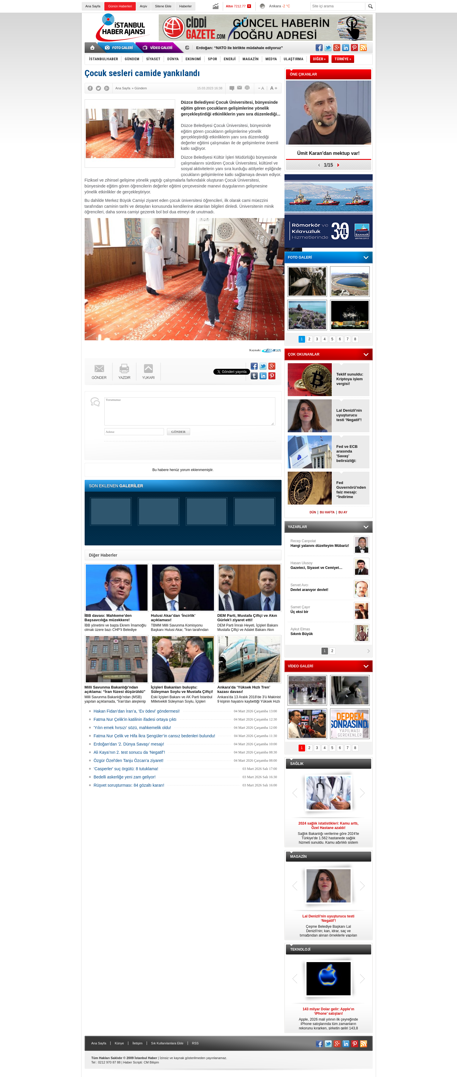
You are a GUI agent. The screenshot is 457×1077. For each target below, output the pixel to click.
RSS (195, 1043)
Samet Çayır (321, 609)
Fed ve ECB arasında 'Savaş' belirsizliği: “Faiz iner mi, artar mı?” (349, 453)
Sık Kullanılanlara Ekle (167, 1043)
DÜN (312, 512)
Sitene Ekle (163, 6)
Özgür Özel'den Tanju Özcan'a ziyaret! (129, 760)
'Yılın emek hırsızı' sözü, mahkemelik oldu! (132, 727)
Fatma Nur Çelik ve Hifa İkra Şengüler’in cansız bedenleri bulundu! (154, 735)
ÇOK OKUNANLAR (303, 354)
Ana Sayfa (93, 6)
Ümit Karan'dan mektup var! (328, 153)
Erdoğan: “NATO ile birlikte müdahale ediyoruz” (239, 48)
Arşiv (143, 6)
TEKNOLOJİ (300, 949)
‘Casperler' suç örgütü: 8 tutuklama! (126, 768)
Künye (119, 1043)
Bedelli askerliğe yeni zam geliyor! (125, 777)
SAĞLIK (297, 764)
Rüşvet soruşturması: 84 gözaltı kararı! (129, 785)
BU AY (343, 512)
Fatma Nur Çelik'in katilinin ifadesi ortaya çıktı (135, 719)
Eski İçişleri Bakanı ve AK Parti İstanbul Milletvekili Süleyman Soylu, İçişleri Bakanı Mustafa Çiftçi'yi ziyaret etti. (183, 694)
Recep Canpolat (321, 543)
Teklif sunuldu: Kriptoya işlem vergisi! (350, 379)
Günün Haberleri (120, 6)
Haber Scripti (132, 1062)
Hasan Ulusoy (321, 565)
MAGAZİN (298, 857)
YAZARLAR (297, 527)
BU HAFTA (327, 512)
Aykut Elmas (321, 631)
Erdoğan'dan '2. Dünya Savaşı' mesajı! (129, 744)
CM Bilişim (151, 1062)
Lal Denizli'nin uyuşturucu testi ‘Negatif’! (349, 415)
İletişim (138, 1043)
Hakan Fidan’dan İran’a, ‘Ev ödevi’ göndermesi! (137, 711)
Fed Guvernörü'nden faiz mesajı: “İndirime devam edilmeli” (351, 489)
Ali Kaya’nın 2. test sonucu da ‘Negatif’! (129, 752)
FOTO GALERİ (300, 257)
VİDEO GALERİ (300, 666)
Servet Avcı (321, 587)
